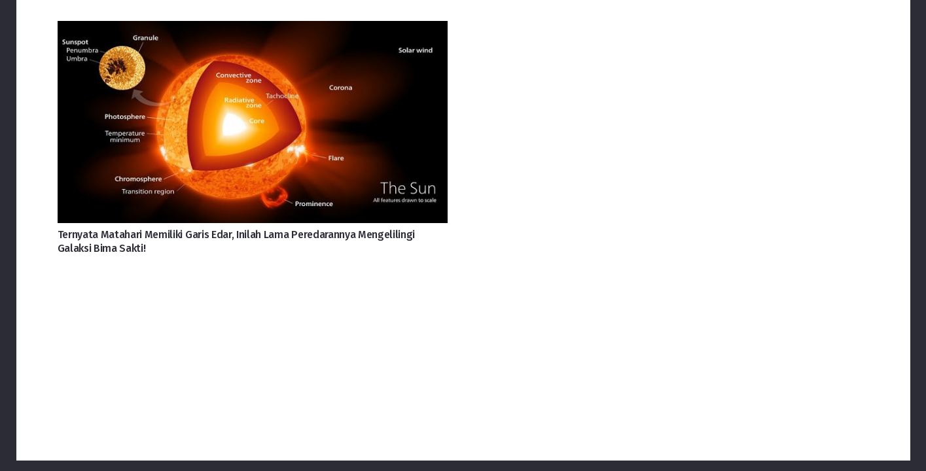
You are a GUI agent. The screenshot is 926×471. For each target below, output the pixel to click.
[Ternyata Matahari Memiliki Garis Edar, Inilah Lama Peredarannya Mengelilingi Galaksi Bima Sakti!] (253, 31)
